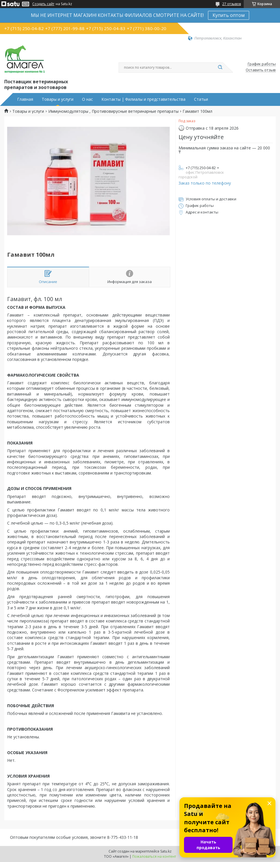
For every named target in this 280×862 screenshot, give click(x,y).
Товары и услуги (57, 99)
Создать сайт (43, 4)
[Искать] (220, 67)
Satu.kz (165, 851)
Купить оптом (229, 15)
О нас (87, 99)
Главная (25, 99)
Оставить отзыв (261, 70)
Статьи (201, 99)
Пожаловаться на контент (154, 856)
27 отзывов (231, 3)
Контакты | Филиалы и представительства (143, 99)
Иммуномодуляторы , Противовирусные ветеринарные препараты (113, 111)
